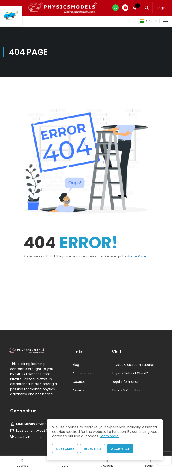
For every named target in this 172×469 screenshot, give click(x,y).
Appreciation (82, 373)
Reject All (92, 448)
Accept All (120, 448)
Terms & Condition (126, 390)
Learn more (109, 436)
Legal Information (125, 381)
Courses (79, 381)
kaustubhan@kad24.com (33, 430)
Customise (65, 448)
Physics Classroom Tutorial (133, 364)
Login (161, 7)
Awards (78, 390)
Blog (76, 364)
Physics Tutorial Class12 (130, 373)
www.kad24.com (25, 437)
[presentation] (164, 458)
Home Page (136, 256)
